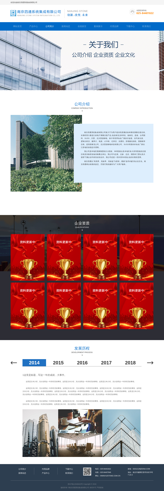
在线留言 (82, 26)
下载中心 (130, 26)
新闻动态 (66, 26)
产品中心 (33, 26)
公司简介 (49, 26)
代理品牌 (114, 26)
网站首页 (17, 26)
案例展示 (98, 26)
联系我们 (146, 26)
